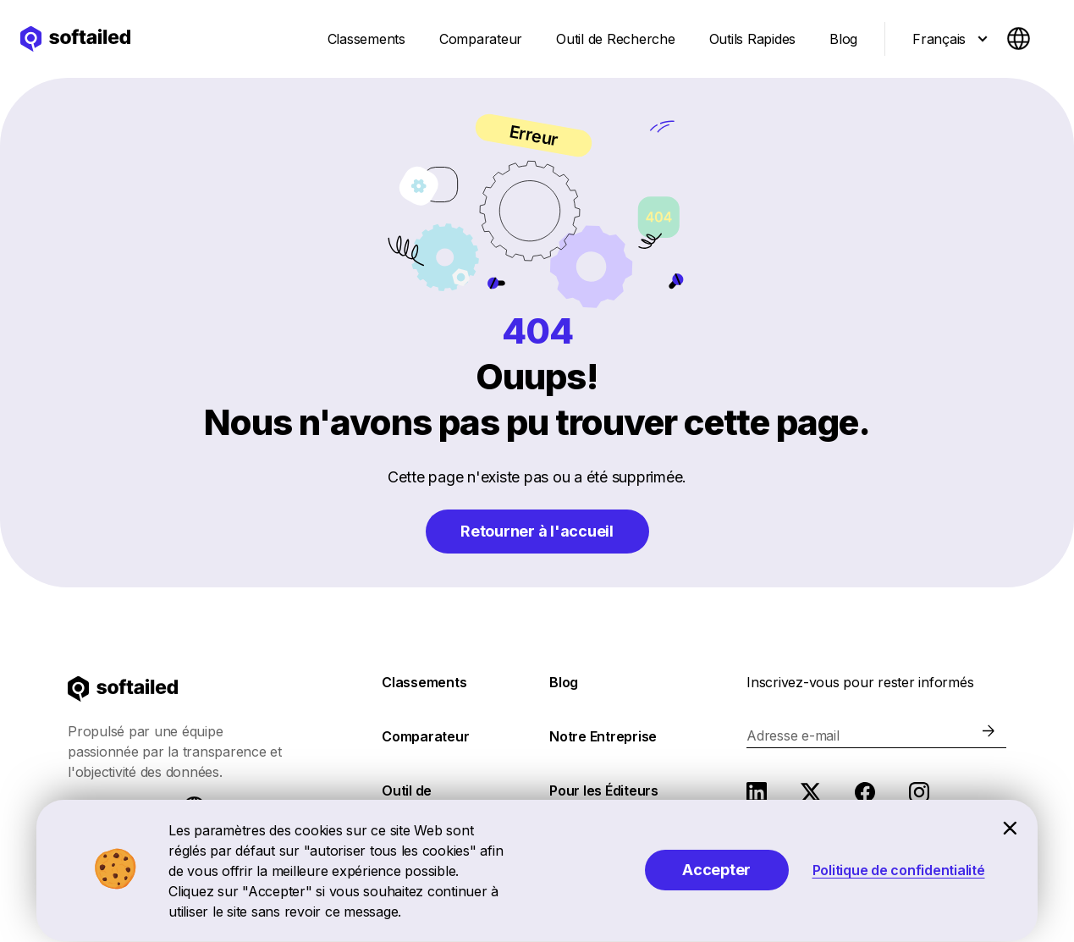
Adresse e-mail (793, 735)
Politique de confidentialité (898, 870)
